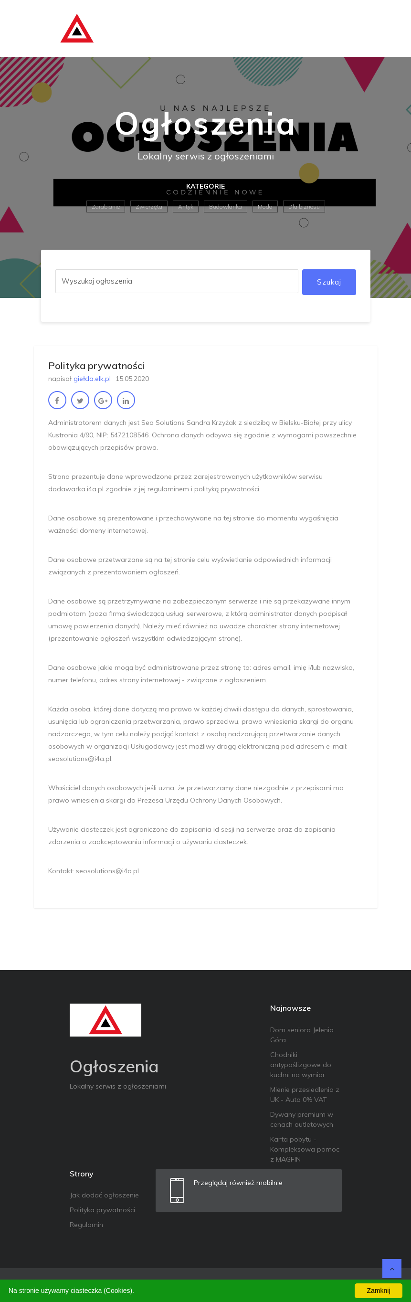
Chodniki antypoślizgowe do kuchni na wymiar (300, 1064)
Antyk (185, 206)
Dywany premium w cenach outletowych (301, 1119)
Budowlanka (225, 206)
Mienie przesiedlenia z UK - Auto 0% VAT (304, 1094)
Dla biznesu (304, 206)
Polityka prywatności (102, 1210)
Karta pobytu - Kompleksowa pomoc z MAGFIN (304, 1149)
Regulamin (86, 1224)
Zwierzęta (149, 206)
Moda (265, 206)
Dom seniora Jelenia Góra (302, 1035)
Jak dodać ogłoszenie (104, 1195)
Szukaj (329, 281)
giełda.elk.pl (92, 378)
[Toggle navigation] (357, 28)
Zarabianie (106, 206)
